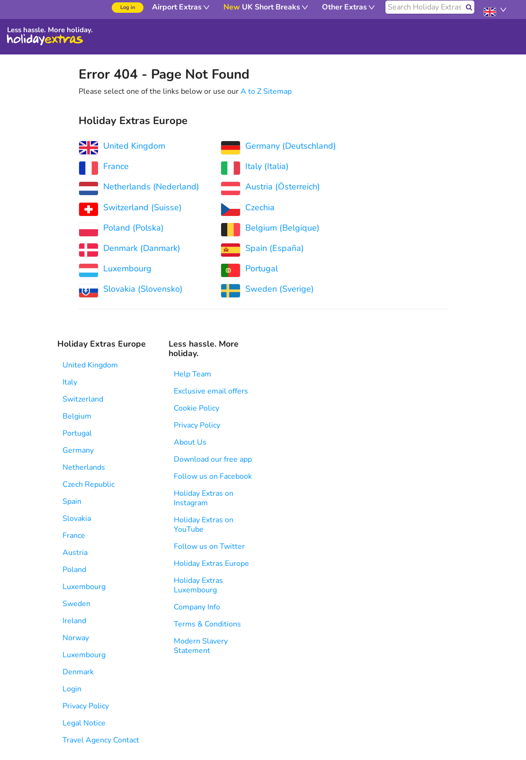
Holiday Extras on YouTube (203, 524)
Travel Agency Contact (100, 740)
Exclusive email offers (211, 391)
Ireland (74, 621)
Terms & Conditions (207, 624)
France (73, 535)
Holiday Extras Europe (211, 563)
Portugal (77, 433)
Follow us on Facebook (213, 476)
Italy (69, 382)
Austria (75, 552)
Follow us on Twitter (209, 546)
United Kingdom (90, 365)
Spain (71, 501)
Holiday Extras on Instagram (203, 498)
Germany (78, 450)
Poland (74, 569)
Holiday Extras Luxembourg (198, 585)
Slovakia (76, 518)
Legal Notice (84, 723)
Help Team (192, 374)
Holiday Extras (45, 40)
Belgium (76, 416)
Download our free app (213, 459)
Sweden (76, 603)
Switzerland (82, 399)
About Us (190, 442)
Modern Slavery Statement (201, 645)
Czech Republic (88, 484)
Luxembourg (84, 586)
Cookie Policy (196, 408)
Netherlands (83, 467)
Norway (75, 638)
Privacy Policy (85, 706)
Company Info (197, 607)
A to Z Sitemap (266, 91)
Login (71, 689)
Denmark (78, 672)
